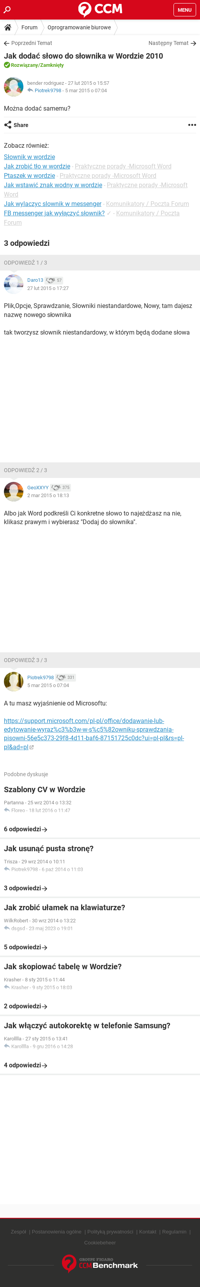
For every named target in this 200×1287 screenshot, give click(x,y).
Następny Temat (169, 43)
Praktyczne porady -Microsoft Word (123, 166)
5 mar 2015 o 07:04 (86, 90)
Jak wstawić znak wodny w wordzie (53, 185)
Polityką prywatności (110, 1232)
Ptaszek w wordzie (29, 175)
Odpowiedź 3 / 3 (25, 660)
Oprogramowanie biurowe (79, 27)
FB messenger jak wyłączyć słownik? (54, 213)
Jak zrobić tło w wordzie (37, 166)
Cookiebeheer (100, 1243)
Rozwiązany (24, 65)
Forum (29, 27)
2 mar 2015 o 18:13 (48, 495)
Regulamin (174, 1232)
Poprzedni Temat (31, 43)
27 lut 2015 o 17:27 (48, 288)
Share (21, 125)
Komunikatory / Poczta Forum (147, 204)
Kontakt (147, 1232)
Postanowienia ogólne (56, 1232)
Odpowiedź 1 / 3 (25, 263)
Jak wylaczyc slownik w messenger (52, 204)
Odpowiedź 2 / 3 (25, 470)
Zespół (18, 1232)
